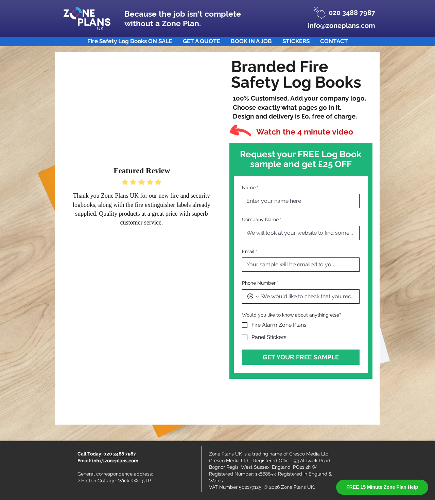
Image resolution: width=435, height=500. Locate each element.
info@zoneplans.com (115, 460)
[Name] (298, 201)
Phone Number (260, 283)
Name (250, 187)
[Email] (298, 264)
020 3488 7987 (119, 454)
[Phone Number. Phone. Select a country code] (253, 296)
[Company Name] (298, 233)
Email (250, 251)
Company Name (262, 219)
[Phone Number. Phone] (307, 296)
